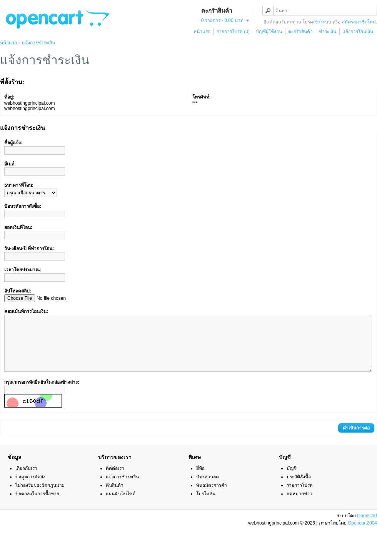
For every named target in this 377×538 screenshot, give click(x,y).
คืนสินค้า (114, 497)
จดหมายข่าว (299, 505)
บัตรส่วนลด (207, 488)
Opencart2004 (362, 534)
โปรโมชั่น (205, 505)
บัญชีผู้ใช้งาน (269, 31)
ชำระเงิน (327, 31)
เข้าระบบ (322, 22)
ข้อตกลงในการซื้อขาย (37, 505)
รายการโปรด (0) (233, 31)
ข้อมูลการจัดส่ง (30, 488)
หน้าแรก (202, 31)
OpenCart (367, 527)
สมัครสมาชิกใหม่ (359, 22)
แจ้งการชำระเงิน (38, 42)
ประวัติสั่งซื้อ (299, 488)
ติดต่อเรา (115, 480)
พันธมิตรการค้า (211, 497)
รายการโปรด (300, 497)
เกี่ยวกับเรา (26, 480)
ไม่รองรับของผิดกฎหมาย (40, 497)
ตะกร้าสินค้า (300, 31)
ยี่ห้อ (200, 480)
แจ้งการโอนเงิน (357, 31)
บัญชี (292, 480)
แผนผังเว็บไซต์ (120, 505)
